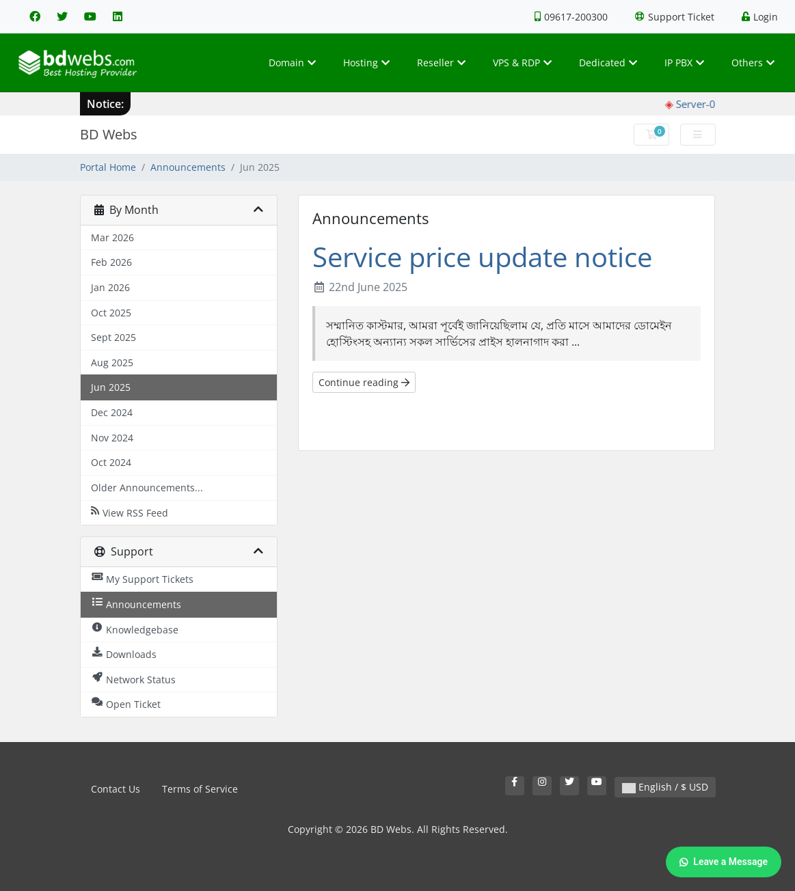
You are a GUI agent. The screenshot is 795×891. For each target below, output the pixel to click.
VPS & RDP (522, 62)
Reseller (441, 62)
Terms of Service (200, 788)
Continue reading (364, 382)
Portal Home (108, 167)
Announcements (188, 167)
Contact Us (115, 788)
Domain (292, 62)
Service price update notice (482, 256)
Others (752, 62)
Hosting (366, 62)
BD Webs (108, 134)
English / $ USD (665, 786)
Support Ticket (674, 16)
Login (760, 16)
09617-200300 (571, 16)
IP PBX (684, 62)
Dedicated (608, 62)
